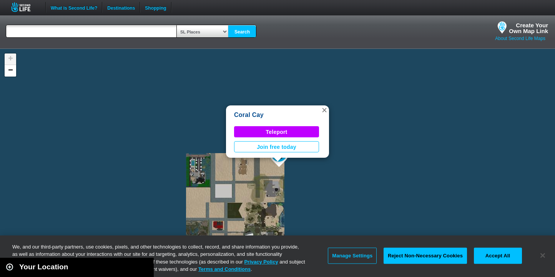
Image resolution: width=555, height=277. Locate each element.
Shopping (155, 7)
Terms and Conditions (224, 269)
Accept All (497, 256)
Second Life (25, 7)
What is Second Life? (74, 7)
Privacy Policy (261, 262)
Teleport (276, 132)
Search (242, 32)
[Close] (542, 255)
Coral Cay (249, 115)
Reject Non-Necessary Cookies (425, 256)
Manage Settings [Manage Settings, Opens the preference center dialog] (352, 256)
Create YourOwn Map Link (528, 28)
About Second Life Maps (520, 38)
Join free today (276, 147)
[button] (324, 110)
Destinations (121, 7)
